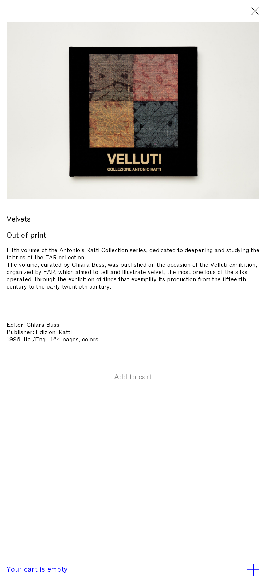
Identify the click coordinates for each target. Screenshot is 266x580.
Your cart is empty (133, 568)
